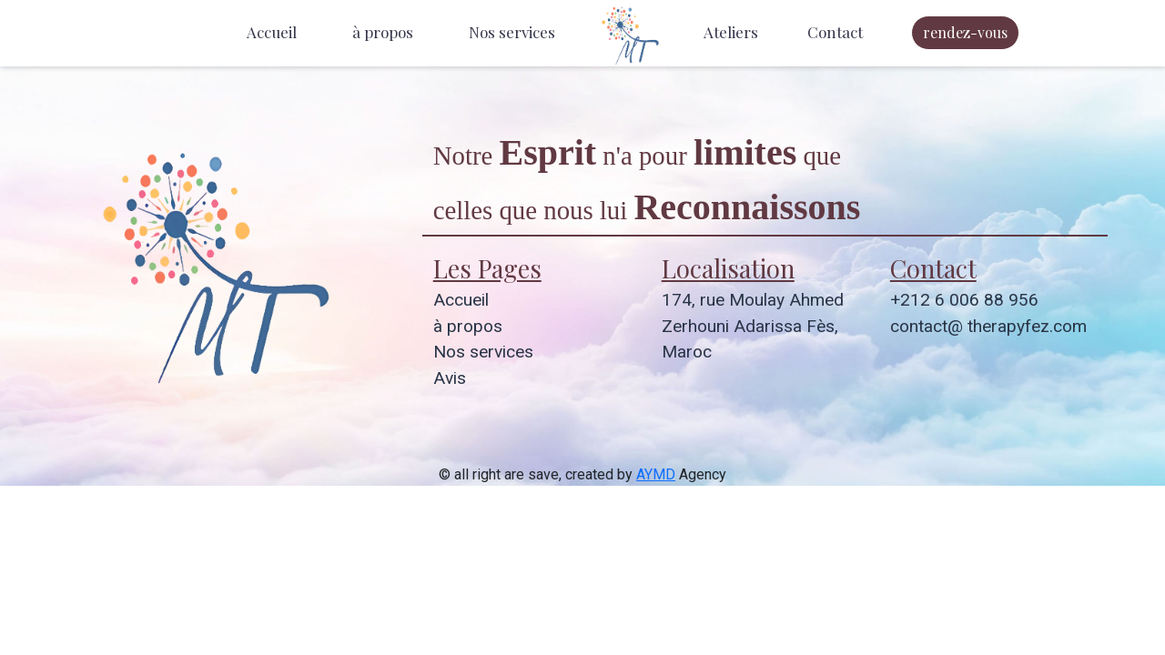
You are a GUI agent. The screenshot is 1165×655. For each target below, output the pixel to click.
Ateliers (731, 32)
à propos (382, 32)
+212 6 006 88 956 (964, 299)
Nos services (512, 32)
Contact (835, 32)
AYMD (655, 474)
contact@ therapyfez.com (988, 326)
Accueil (272, 32)
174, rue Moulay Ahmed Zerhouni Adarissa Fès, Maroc (753, 326)
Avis (449, 378)
